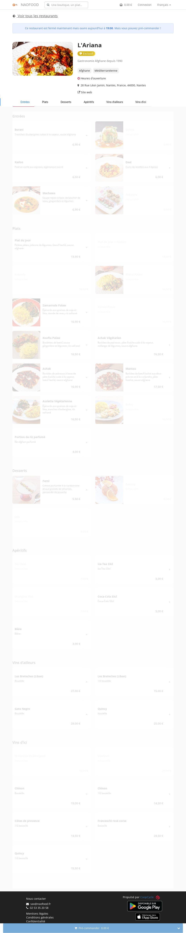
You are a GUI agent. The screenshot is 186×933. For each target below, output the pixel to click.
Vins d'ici (140, 102)
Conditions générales (40, 917)
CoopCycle (147, 897)
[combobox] (66, 5)
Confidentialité (35, 921)
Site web (85, 92)
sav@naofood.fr (38, 904)
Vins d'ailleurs (114, 102)
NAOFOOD (30, 5)
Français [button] (164, 5)
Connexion (145, 5)
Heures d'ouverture (92, 78)
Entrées (25, 102)
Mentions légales (37, 913)
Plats (45, 102)
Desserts (66, 102)
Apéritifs (89, 102)
